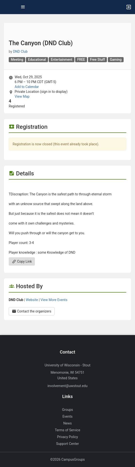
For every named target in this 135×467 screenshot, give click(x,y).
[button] (6, 7)
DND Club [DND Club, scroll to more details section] (20, 51)
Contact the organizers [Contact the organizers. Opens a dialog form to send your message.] (31, 311)
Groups (67, 410)
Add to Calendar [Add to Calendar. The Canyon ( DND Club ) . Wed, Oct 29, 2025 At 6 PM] (27, 87)
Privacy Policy (67, 437)
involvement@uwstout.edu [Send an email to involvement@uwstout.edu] (67, 386)
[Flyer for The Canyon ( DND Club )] (67, 187)
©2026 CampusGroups (67, 459)
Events (67, 416)
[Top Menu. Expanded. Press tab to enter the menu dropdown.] (23, 7)
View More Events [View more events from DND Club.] (53, 300)
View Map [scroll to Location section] (22, 96)
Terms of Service (67, 430)
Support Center (67, 444)
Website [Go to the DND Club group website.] (32, 300)
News (67, 423)
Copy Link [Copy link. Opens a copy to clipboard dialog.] (22, 261)
